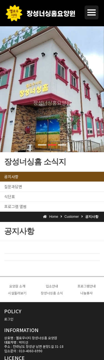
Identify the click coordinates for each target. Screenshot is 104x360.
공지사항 (11, 176)
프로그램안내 (86, 286)
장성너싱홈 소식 (52, 293)
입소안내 (52, 286)
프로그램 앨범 (15, 206)
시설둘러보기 (17, 293)
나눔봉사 (86, 293)
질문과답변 (13, 186)
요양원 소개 (17, 286)
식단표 (9, 196)
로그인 (8, 319)
